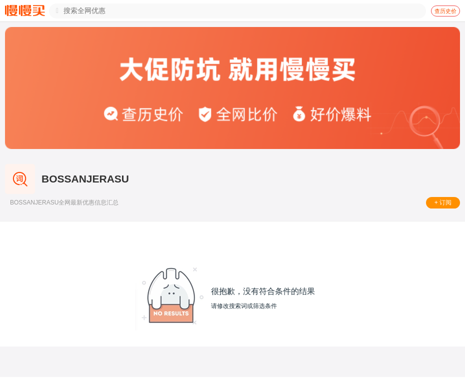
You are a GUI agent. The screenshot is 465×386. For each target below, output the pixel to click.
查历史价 (445, 11)
